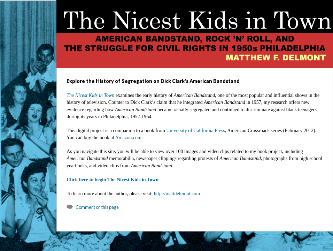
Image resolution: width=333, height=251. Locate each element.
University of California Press (195, 130)
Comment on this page (97, 207)
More (317, 233)
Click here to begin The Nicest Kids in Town (112, 179)
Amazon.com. (129, 137)
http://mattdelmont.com (177, 193)
